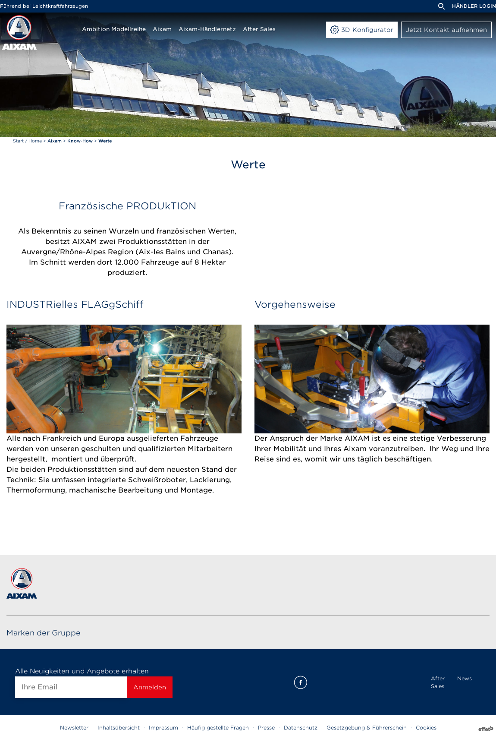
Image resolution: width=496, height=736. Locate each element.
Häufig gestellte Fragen (218, 727)
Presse (266, 727)
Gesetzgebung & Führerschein (366, 727)
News (464, 678)
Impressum (163, 727)
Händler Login (474, 6)
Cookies (426, 727)
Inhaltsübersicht (118, 727)
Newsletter (74, 727)
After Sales (438, 682)
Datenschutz (300, 727)
